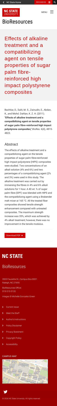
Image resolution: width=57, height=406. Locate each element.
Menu (48, 11)
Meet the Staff (12, 313)
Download (15, 235)
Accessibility (12, 344)
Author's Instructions (16, 319)
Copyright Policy (13, 338)
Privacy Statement (14, 332)
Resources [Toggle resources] (41, 2)
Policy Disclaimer (14, 325)
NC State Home (14, 2)
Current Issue (12, 307)
